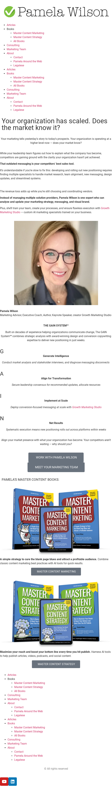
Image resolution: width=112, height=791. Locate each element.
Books (10, 29)
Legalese (18, 65)
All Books (19, 41)
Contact (18, 57)
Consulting (13, 45)
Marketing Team (16, 49)
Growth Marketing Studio (87, 407)
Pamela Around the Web (27, 61)
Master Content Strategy (27, 37)
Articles (11, 25)
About (10, 53)
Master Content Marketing (28, 33)
